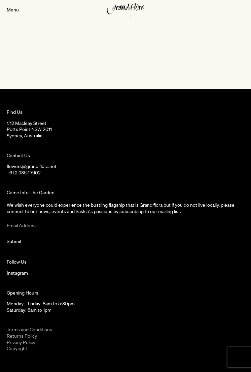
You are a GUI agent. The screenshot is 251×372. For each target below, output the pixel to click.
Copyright (17, 348)
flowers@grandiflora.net (32, 166)
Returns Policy (22, 336)
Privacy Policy (21, 342)
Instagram (17, 273)
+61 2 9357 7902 (24, 173)
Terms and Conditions (29, 330)
